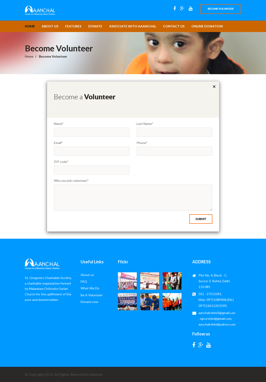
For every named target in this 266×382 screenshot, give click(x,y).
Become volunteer (221, 8)
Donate (95, 26)
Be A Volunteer (92, 295)
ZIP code (61, 162)
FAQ (84, 281)
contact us (173, 26)
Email (58, 143)
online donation (207, 26)
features (73, 26)
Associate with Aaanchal (132, 26)
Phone (142, 143)
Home (30, 26)
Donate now (89, 302)
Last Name (145, 124)
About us (50, 26)
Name (59, 124)
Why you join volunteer (71, 180)
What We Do (90, 288)
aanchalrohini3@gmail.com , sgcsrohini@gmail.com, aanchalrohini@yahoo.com (217, 318)
